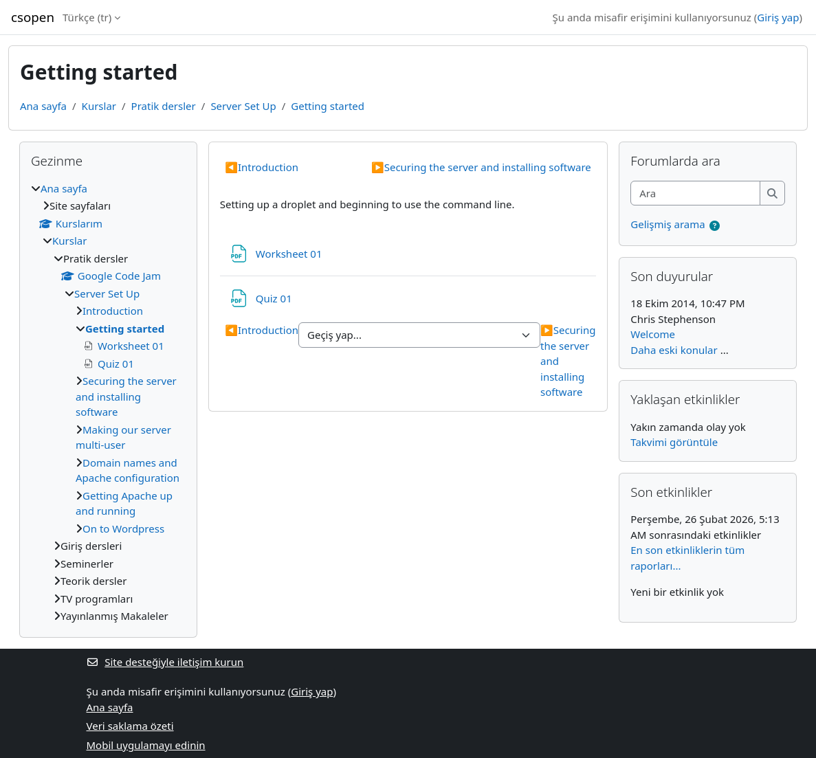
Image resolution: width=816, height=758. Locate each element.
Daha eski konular (673, 350)
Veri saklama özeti (130, 726)
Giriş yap (778, 17)
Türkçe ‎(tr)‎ (87, 17)
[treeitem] (108, 402)
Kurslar (99, 106)
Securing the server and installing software (481, 167)
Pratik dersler (163, 106)
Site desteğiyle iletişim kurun (165, 662)
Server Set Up (243, 106)
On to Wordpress (123, 528)
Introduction (261, 167)
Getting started (327, 106)
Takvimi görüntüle (674, 442)
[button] (715, 225)
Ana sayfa (43, 106)
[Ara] (695, 193)
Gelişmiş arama (667, 224)
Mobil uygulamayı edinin (146, 745)
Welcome (652, 334)
